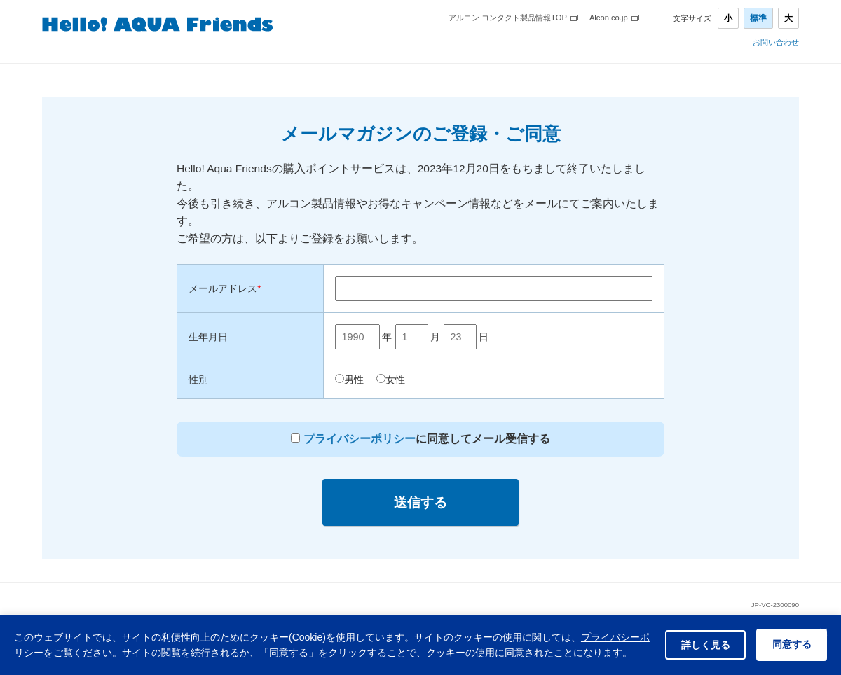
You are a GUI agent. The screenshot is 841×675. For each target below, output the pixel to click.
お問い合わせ (776, 42)
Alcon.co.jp (608, 17)
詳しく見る (698, 637)
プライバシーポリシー (359, 439)
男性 (354, 379)
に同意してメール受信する (424, 439)
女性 (395, 379)
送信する (420, 502)
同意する (789, 636)
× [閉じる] (823, 617)
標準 (758, 18)
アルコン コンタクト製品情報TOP (508, 17)
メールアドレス (225, 288)
